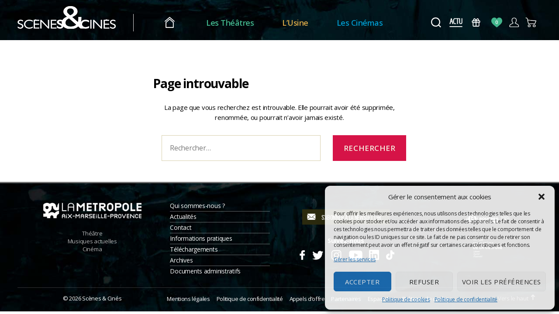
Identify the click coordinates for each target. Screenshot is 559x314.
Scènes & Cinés (101, 298)
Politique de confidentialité (466, 299)
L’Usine (295, 22)
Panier (531, 22)
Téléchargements (193, 249)
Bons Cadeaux (476, 22)
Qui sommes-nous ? (197, 205)
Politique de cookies (406, 299)
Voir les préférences (501, 281)
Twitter (317, 253)
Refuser (424, 281)
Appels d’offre (307, 299)
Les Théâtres (230, 22)
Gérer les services (355, 259)
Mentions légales (188, 299)
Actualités (183, 216)
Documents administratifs (205, 271)
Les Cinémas (360, 22)
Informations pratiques (201, 238)
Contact (180, 227)
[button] (541, 196)
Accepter (362, 281)
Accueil (170, 23)
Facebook (302, 253)
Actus (455, 22)
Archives (181, 260)
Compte (514, 22)
